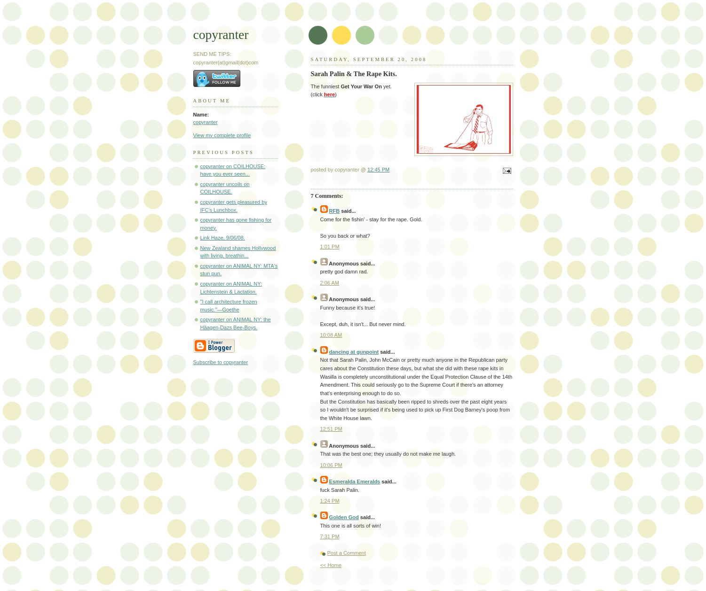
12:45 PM (378, 169)
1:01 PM (330, 246)
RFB (334, 211)
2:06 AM (330, 283)
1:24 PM (330, 501)
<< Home (330, 565)
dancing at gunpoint (354, 352)
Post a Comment (346, 553)
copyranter (221, 34)
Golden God (344, 517)
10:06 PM (331, 465)
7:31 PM (330, 536)
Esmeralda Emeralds (355, 481)
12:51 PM (331, 429)
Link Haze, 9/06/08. (222, 238)
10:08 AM (331, 335)
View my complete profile (222, 135)
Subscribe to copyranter (220, 362)
